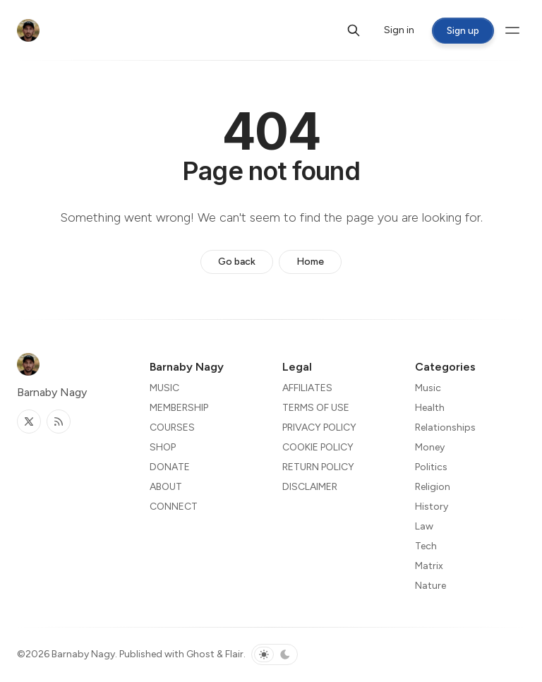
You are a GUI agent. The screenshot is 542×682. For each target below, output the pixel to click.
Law (424, 526)
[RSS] (59, 421)
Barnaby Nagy (83, 654)
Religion (432, 487)
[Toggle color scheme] (274, 654)
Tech (426, 546)
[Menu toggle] (512, 30)
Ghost (200, 654)
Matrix (429, 566)
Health (430, 408)
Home (310, 262)
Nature (430, 586)
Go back (236, 262)
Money (430, 447)
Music (428, 388)
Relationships (445, 427)
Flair (234, 654)
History (431, 507)
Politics (431, 467)
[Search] (353, 30)
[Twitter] (29, 421)
